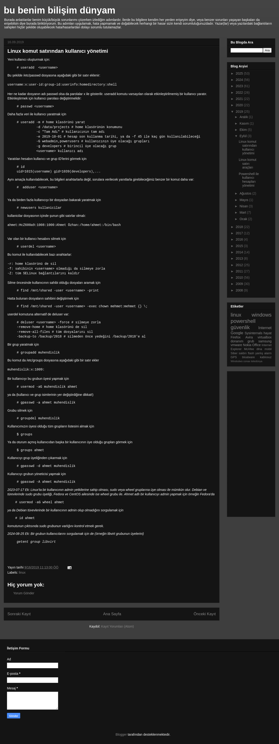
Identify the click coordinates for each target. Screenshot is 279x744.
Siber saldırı (239, 353)
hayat (268, 333)
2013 (240, 258)
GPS (234, 357)
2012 (240, 265)
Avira (249, 337)
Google (237, 333)
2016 (240, 239)
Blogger (121, 734)
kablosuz (266, 357)
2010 (240, 277)
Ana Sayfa (112, 614)
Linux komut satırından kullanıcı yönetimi (248, 147)
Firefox (236, 337)
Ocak (243, 219)
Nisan (244, 206)
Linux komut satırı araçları (247, 163)
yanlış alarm (263, 353)
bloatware (248, 357)
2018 (240, 227)
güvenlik (240, 327)
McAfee (249, 349)
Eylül (243, 136)
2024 (240, 80)
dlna (259, 349)
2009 (240, 284)
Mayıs (244, 200)
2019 (240, 111)
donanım (237, 341)
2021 (240, 99)
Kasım (244, 123)
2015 (240, 246)
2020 (240, 105)
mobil (268, 349)
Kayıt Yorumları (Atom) (117, 626)
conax (246, 361)
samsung (265, 341)
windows (262, 315)
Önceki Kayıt (205, 614)
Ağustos (245, 193)
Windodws (237, 361)
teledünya (256, 361)
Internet (265, 328)
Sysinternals (253, 333)
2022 (240, 92)
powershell (243, 321)
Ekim (243, 130)
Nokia (247, 345)
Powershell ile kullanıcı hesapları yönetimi (249, 179)
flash (251, 353)
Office (256, 345)
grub (251, 341)
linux (22, 572)
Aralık (244, 117)
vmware (236, 345)
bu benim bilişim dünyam (59, 10)
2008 (240, 290)
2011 (240, 271)
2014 (240, 252)
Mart (243, 212)
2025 (240, 73)
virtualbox (265, 337)
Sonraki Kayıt (19, 614)
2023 (240, 86)
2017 (240, 233)
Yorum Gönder (23, 593)
